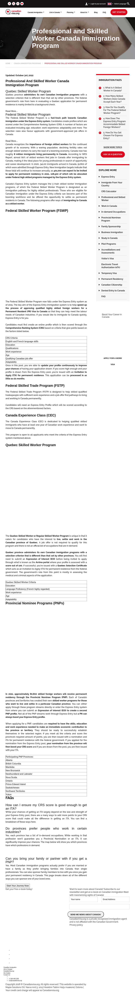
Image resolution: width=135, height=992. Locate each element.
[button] (113, 89)
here (33, 822)
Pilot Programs (108, 244)
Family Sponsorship (111, 226)
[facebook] (9, 3)
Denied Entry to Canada (113, 290)
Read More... (12, 111)
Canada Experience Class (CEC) (27, 421)
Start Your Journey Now (18, 886)
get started (118, 12)
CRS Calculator (108, 191)
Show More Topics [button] (112, 147)
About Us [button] (84, 12)
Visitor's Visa (107, 258)
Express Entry (108, 176)
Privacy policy (76, 925)
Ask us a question (112, 154)
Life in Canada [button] (8, 969)
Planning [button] (71, 12)
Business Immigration (112, 232)
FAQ (104, 12)
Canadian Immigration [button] (10, 967)
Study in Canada (109, 238)
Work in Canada (109, 206)
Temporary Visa (109, 273)
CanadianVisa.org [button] (9, 971)
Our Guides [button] (7, 973)
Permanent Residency (112, 279)
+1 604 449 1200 (14, 978)
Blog (96, 12)
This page (49, 875)
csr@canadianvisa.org (15, 980)
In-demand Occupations (113, 212)
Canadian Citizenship (111, 285)
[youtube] (22, 3)
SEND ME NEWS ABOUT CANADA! (85, 914)
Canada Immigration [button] (36, 12)
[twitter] (13, 3)
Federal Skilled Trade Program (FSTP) (29, 392)
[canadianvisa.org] (13, 12)
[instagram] (18, 3)
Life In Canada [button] (55, 12)
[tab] (113, 89)
